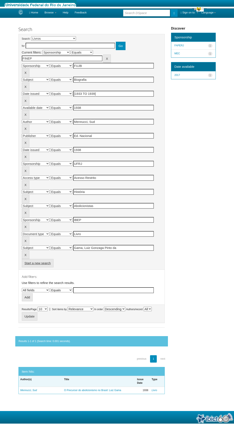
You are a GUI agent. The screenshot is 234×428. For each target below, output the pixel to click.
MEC (177, 53)
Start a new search (38, 263)
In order (98, 309)
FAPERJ (179, 45)
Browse (50, 12)
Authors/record (134, 309)
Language (208, 12)
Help (65, 12)
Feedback (81, 12)
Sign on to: (189, 12)
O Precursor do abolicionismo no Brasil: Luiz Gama (92, 390)
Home (33, 12)
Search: (26, 38)
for (23, 45)
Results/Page (29, 309)
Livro (154, 390)
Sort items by (59, 309)
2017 (177, 75)
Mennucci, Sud (28, 390)
